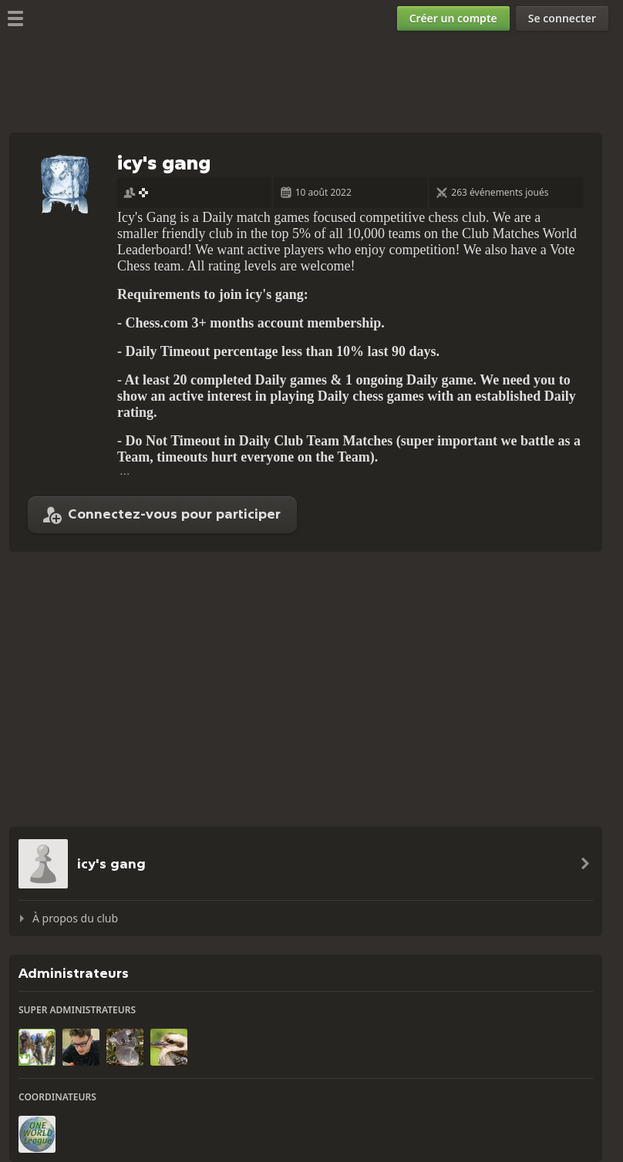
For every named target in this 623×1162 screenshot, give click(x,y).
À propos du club (75, 918)
